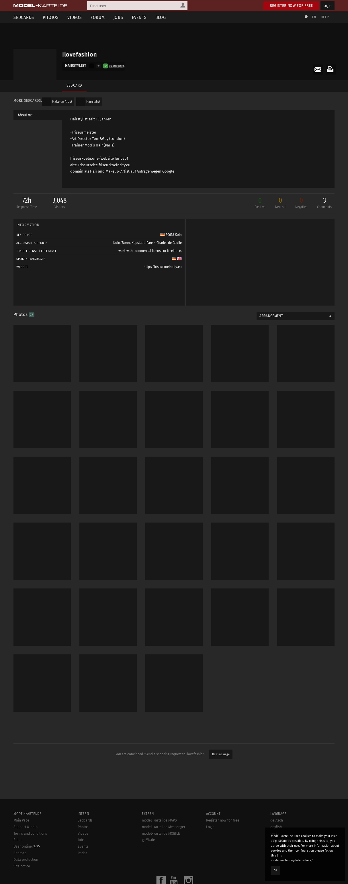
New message (221, 754)
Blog (160, 17)
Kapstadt (138, 243)
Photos (51, 17)
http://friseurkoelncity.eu (163, 267)
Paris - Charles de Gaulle (164, 243)
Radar (82, 853)
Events (139, 17)
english (276, 827)
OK (275, 870)
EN (314, 17)
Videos (74, 17)
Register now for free (291, 5)
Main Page (21, 820)
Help (325, 17)
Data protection (25, 860)
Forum (98, 17)
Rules (17, 840)
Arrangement (271, 316)
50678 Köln (171, 235)
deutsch (276, 820)
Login (327, 5)
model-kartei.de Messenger (163, 827)
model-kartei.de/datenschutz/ (292, 860)
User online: (26, 846)
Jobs (118, 17)
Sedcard (74, 85)
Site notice (21, 866)
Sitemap (19, 853)
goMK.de (148, 840)
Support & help (25, 827)
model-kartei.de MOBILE (161, 834)
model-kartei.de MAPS (159, 820)
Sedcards (23, 17)
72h (26, 203)
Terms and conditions (30, 834)
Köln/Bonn (121, 243)
